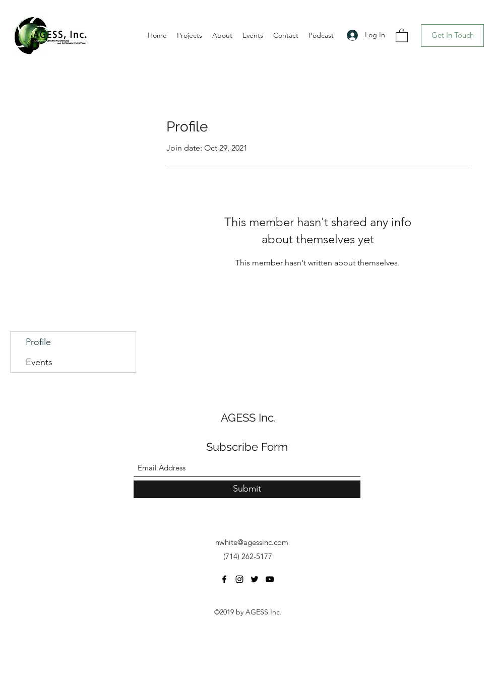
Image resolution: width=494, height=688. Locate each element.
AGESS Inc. (248, 417)
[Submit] (247, 489)
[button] (402, 35)
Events (39, 362)
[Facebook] (224, 579)
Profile (38, 342)
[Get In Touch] (452, 35)
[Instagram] (239, 579)
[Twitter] (255, 579)
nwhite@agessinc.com (251, 542)
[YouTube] (270, 579)
